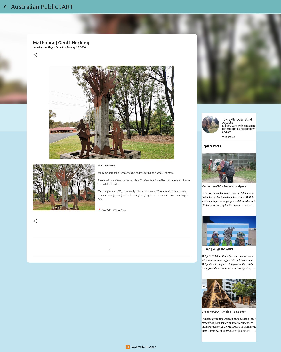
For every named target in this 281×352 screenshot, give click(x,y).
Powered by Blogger (140, 346)
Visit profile (228, 137)
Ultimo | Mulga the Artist (217, 249)
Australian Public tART (42, 6)
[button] (35, 55)
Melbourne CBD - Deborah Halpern (224, 186)
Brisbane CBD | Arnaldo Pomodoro (224, 311)
